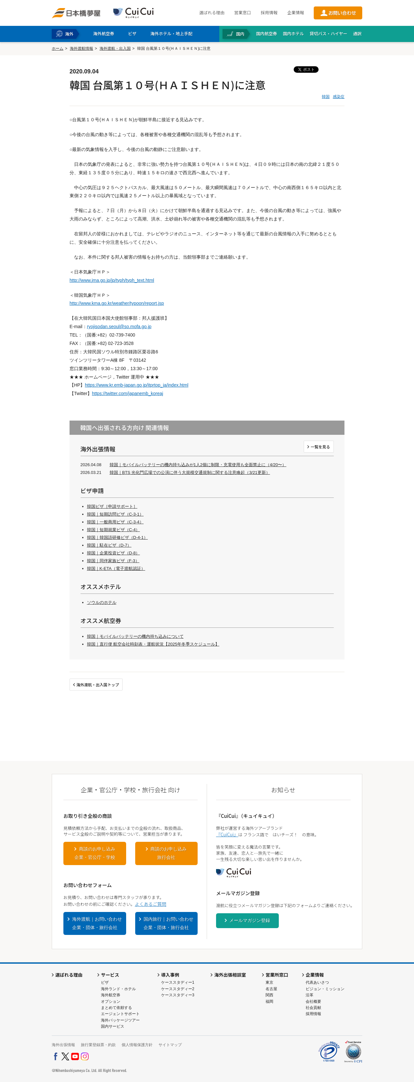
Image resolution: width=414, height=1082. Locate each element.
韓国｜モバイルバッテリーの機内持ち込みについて (135, 636)
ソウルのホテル (101, 602)
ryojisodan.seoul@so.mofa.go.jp (119, 326)
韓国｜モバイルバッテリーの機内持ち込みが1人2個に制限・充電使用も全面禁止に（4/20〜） (198, 464)
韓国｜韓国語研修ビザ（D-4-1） (117, 537)
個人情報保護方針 (137, 1045)
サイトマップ (170, 1045)
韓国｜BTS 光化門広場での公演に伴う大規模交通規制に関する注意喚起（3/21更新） (190, 472)
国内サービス (112, 1026)
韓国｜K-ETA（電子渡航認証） (116, 568)
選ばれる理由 (211, 12)
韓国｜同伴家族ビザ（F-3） (113, 560)
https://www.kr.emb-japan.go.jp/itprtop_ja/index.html (136, 385)
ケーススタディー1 (177, 982)
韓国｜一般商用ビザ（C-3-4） (115, 522)
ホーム (57, 48)
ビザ (105, 982)
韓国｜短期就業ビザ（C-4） (113, 529)
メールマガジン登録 (249, 920)
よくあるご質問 (150, 904)
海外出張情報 (63, 1045)
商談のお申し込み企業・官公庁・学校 (94, 853)
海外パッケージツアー (120, 1020)
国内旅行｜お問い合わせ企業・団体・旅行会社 (168, 923)
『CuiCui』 (227, 834)
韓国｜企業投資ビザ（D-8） (113, 553)
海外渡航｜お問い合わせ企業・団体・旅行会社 (97, 923)
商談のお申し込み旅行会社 (168, 853)
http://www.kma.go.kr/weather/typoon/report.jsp (117, 303)
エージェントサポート (120, 1014)
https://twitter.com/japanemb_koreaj (127, 393)
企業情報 (295, 12)
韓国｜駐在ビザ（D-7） (109, 545)
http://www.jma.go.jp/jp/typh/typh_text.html (112, 280)
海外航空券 (110, 995)
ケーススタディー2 (177, 989)
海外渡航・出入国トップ (97, 684)
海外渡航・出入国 (115, 48)
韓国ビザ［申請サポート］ (112, 506)
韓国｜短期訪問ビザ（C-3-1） (115, 514)
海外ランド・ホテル (118, 989)
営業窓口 (242, 12)
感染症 (338, 96)
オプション (110, 1001)
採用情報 (269, 12)
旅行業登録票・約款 (98, 1045)
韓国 (326, 96)
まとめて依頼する (116, 1007)
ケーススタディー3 (177, 995)
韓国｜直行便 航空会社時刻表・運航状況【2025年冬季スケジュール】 (153, 644)
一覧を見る (320, 446)
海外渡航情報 (81, 48)
